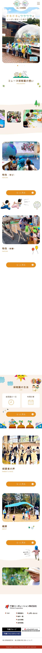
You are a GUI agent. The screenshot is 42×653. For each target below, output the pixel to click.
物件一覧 (20, 616)
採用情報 (20, 623)
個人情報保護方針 (8, 640)
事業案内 (20, 613)
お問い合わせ (33, 613)
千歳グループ (11, 629)
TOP (8, 613)
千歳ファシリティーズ (11, 633)
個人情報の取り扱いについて (23, 640)
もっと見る (25, 193)
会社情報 (20, 619)
